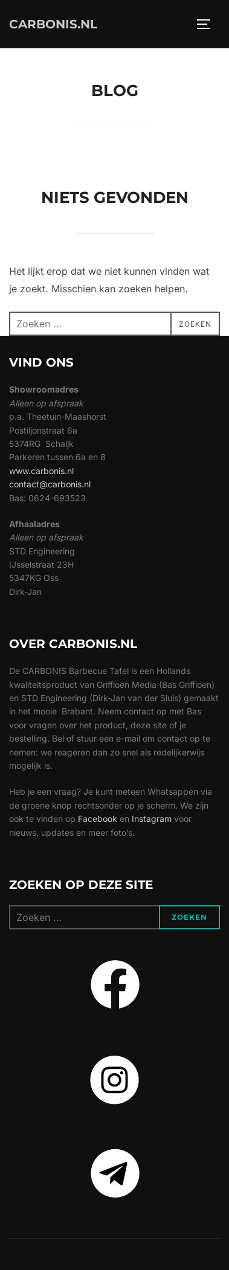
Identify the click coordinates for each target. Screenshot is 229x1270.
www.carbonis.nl (41, 471)
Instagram (152, 818)
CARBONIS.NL (53, 24)
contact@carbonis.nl (50, 484)
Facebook (97, 818)
